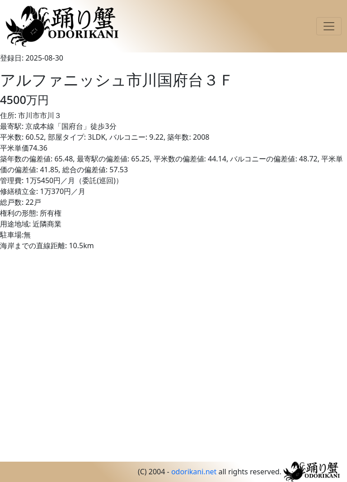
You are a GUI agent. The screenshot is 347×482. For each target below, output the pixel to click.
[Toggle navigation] (329, 26)
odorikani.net (193, 472)
